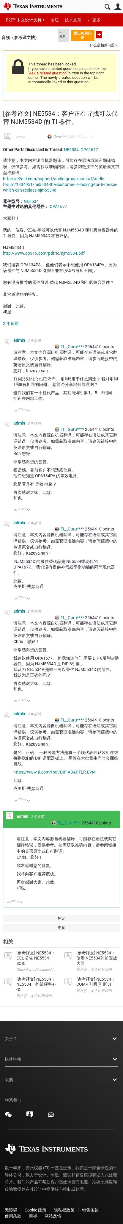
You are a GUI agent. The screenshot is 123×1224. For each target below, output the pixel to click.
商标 (33, 1216)
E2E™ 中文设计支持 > (25, 20)
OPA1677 (89, 149)
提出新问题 (99, 34)
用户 (118, 7)
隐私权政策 (64, 1210)
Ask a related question (47, 73)
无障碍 (11, 1210)
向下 (28, 411)
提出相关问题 (83, 35)
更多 (96, 20)
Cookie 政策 (35, 1210)
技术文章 (73, 20)
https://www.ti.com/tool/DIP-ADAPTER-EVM (54, 772)
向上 (15, 411)
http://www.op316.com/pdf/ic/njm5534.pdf (44, 253)
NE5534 (71, 149)
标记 (61, 918)
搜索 (107, 7)
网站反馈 (53, 1216)
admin (20, 137)
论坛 (55, 20)
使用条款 (13, 1216)
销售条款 (90, 1210)
